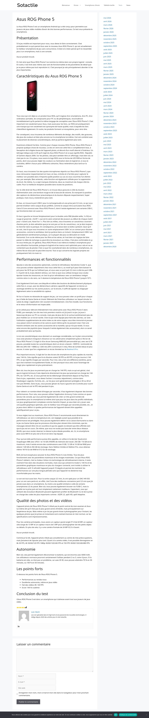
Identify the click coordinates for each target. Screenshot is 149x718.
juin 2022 (107, 183)
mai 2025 (107, 60)
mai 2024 (107, 102)
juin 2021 (107, 225)
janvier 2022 (108, 201)
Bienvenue (66, 5)
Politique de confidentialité (128, 715)
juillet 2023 (107, 137)
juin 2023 (107, 141)
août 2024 (107, 92)
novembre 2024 (109, 81)
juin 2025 (107, 56)
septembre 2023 (110, 130)
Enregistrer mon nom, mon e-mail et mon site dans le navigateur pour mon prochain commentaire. (54, 694)
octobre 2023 (108, 127)
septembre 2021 (110, 215)
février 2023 (108, 155)
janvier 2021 (108, 243)
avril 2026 (107, 21)
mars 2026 (107, 25)
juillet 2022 (107, 179)
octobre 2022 (108, 169)
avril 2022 (107, 190)
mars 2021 (107, 236)
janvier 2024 (108, 116)
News (128, 5)
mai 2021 (107, 229)
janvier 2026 (108, 32)
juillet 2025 (107, 53)
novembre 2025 (109, 39)
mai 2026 (107, 18)
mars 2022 (107, 194)
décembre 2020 (109, 246)
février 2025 (108, 70)
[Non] (146, 715)
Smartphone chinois (92, 5)
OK (116, 715)
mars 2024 (107, 109)
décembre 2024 (109, 77)
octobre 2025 (108, 42)
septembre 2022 (110, 172)
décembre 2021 (109, 204)
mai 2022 (107, 187)
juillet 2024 (107, 95)
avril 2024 (107, 106)
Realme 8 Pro (72, 349)
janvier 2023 (108, 158)
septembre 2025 (110, 46)
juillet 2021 (107, 222)
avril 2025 (107, 63)
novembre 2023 (109, 123)
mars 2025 (107, 67)
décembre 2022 (109, 162)
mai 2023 (107, 144)
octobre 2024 (108, 85)
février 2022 (108, 197)
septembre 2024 (110, 88)
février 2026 (108, 28)
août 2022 (107, 176)
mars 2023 (107, 151)
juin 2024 (107, 99)
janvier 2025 (108, 74)
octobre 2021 (108, 211)
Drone (78, 5)
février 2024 (108, 113)
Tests (120, 5)
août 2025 (107, 49)
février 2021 (108, 239)
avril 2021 (107, 232)
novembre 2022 (109, 165)
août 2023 (107, 134)
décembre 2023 (109, 120)
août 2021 (107, 218)
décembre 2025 (109, 35)
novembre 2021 (109, 208)
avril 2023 (107, 148)
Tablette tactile (109, 5)
